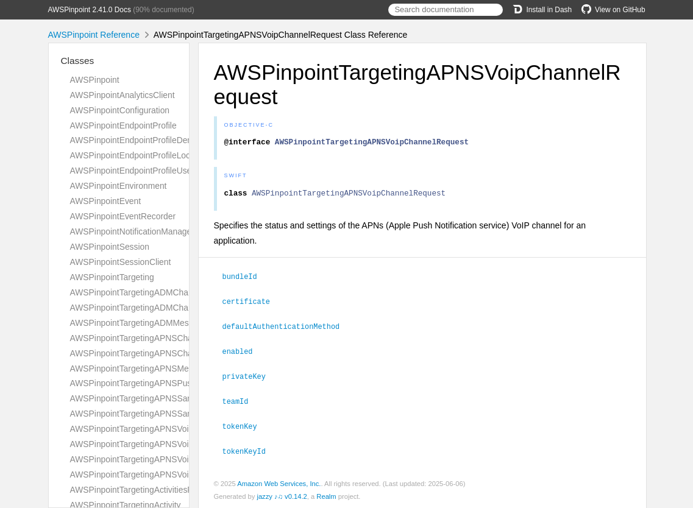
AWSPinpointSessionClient (120, 262)
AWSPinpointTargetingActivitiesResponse (148, 490)
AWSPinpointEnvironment (118, 186)
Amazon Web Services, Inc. (279, 482)
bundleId (245, 279)
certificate (251, 304)
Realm (326, 495)
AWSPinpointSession (109, 247)
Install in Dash (542, 9)
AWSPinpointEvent (105, 201)
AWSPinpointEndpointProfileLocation (139, 155)
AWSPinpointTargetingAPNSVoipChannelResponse (166, 444)
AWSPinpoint (94, 80)
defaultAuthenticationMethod (286, 328)
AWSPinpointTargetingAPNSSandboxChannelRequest (172, 398)
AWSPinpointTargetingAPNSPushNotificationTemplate (171, 383)
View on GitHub (613, 9)
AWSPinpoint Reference (94, 35)
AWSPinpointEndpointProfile (123, 125)
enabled (243, 353)
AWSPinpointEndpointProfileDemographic (148, 140)
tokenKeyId (249, 450)
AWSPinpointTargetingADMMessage (138, 323)
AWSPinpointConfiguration (120, 110)
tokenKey (245, 426)
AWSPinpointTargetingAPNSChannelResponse (158, 353)
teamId (241, 401)
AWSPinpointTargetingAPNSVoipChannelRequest (163, 429)
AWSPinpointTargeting (112, 277)
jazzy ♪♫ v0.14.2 (282, 495)
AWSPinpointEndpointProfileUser (132, 170)
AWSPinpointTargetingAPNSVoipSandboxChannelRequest (180, 459)
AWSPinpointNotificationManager (132, 231)
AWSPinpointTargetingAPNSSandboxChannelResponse (175, 413)
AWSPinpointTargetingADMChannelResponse (156, 307)
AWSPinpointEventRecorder (123, 216)
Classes (77, 60)
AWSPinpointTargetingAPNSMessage (140, 368)
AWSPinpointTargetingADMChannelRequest (153, 292)
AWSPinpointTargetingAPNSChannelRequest (155, 338)
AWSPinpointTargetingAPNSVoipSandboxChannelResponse (183, 474)
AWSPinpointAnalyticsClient (122, 95)
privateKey (249, 377)
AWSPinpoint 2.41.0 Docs (89, 9)
